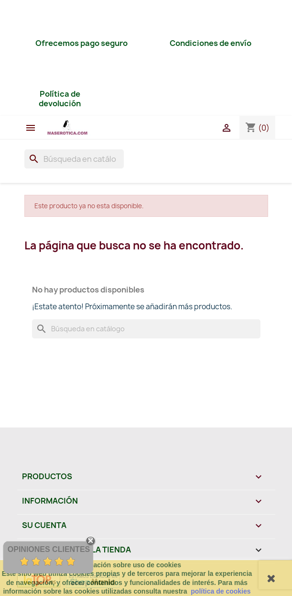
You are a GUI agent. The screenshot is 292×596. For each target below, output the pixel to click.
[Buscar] (74, 159)
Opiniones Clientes (49, 549)
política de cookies (220, 591)
